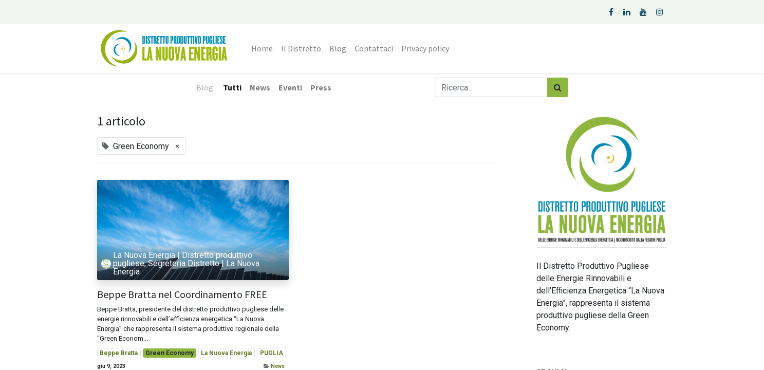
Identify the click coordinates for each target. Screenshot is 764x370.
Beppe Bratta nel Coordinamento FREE (182, 294)
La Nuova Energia (226, 353)
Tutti (232, 87)
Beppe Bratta (119, 353)
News (278, 366)
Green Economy (169, 353)
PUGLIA (271, 353)
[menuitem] (262, 48)
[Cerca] (557, 87)
